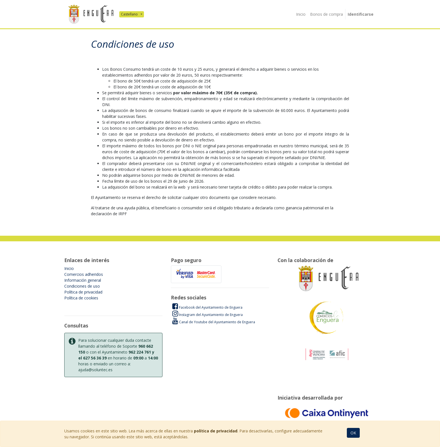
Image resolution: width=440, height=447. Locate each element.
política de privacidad (215, 431)
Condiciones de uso (82, 286)
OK (353, 432)
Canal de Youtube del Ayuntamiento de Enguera (213, 321)
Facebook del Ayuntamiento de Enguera (207, 307)
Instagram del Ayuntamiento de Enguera (207, 314)
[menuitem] (301, 14)
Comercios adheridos (83, 274)
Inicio (69, 268)
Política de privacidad (83, 292)
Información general (82, 280)
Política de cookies (81, 298)
